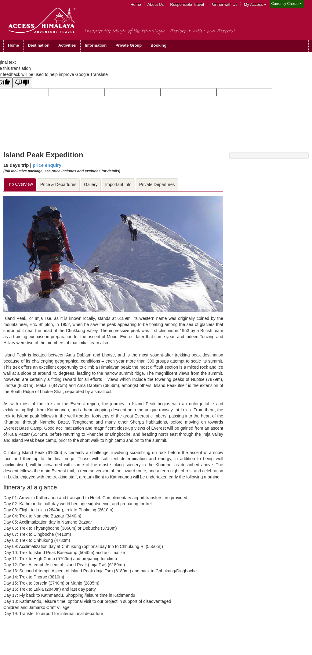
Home (135, 4)
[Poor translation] (22, 82)
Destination (38, 45)
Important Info (118, 184)
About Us (155, 4)
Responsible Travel (187, 4)
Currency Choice (286, 4)
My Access (255, 4)
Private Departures (157, 184)
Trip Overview (20, 184)
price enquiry (47, 165)
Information (96, 45)
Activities (67, 45)
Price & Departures (58, 184)
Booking (158, 45)
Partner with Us (224, 4)
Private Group (128, 45)
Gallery (90, 184)
